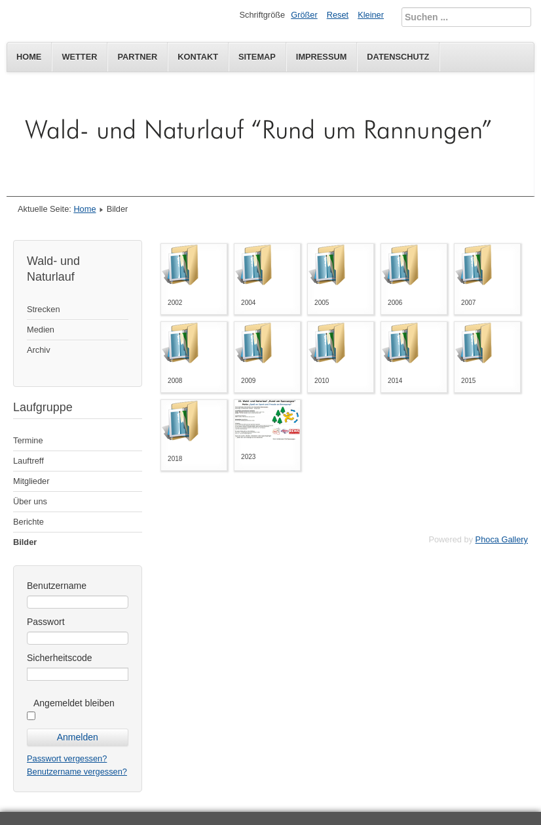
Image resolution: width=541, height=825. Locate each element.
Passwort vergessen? (67, 758)
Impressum (321, 57)
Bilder (25, 542)
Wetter (79, 57)
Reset (337, 15)
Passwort (46, 621)
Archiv (38, 350)
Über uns (30, 501)
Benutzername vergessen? (77, 771)
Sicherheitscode (59, 658)
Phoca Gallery (502, 539)
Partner (137, 57)
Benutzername (56, 585)
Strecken (43, 309)
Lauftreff (28, 461)
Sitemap (257, 57)
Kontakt (197, 57)
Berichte (28, 522)
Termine (28, 440)
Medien (40, 329)
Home (28, 57)
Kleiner (371, 15)
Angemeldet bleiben (74, 703)
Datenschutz (398, 57)
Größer (304, 15)
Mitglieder (31, 481)
